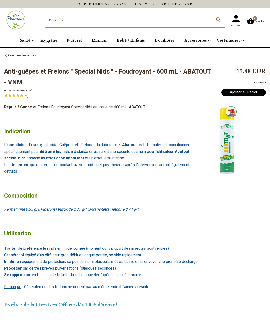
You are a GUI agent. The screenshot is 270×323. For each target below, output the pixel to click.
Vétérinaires (228, 40)
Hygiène (48, 40)
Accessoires (195, 40)
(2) (26, 96)
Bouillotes (164, 40)
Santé (25, 40)
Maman (99, 40)
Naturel (74, 40)
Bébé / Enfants (131, 40)
